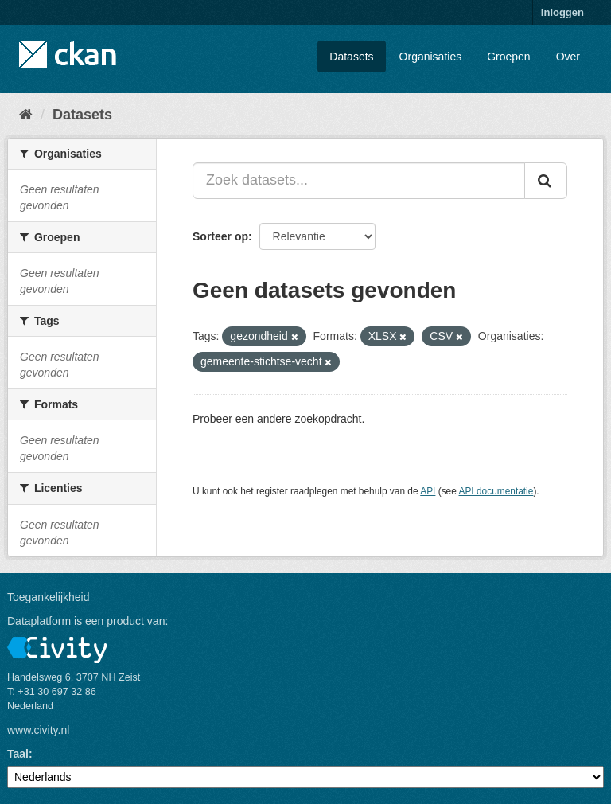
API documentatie (496, 491)
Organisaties (430, 56)
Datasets (351, 56)
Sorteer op (220, 236)
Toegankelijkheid (48, 597)
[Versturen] (545, 180)
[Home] (26, 115)
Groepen (508, 56)
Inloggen (562, 12)
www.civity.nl (38, 730)
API (427, 491)
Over (568, 56)
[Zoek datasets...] (359, 180)
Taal (18, 753)
